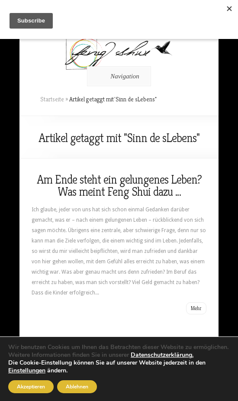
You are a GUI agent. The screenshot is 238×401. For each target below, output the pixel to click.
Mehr (196, 308)
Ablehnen (77, 386)
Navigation (117, 76)
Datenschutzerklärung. (162, 355)
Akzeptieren (31, 386)
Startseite (52, 99)
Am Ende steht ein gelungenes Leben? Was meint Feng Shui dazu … (119, 185)
